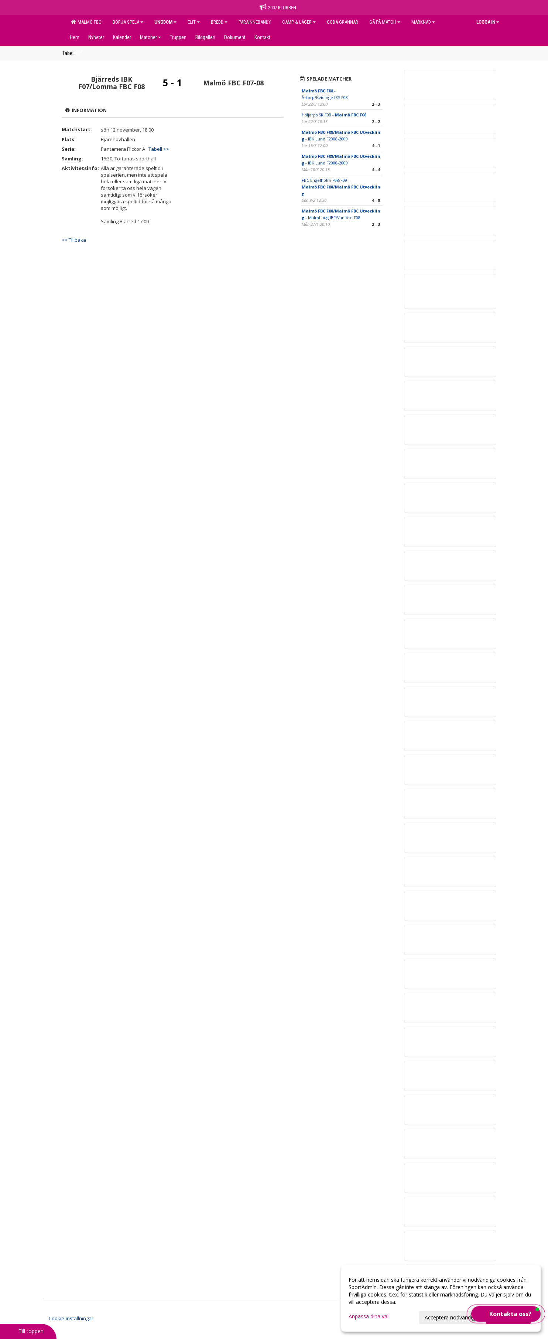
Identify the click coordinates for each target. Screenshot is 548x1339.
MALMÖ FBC (86, 22)
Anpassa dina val (368, 1316)
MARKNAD (423, 22)
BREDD (219, 22)
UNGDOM (165, 22)
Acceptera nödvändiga (451, 1317)
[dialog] (441, 1298)
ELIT (194, 22)
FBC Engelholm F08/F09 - (341, 186)
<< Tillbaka (74, 240)
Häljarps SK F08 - (334, 115)
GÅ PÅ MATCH (384, 22)
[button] (506, 1314)
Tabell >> (158, 149)
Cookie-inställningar (71, 1318)
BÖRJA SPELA (128, 22)
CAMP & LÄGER (299, 22)
